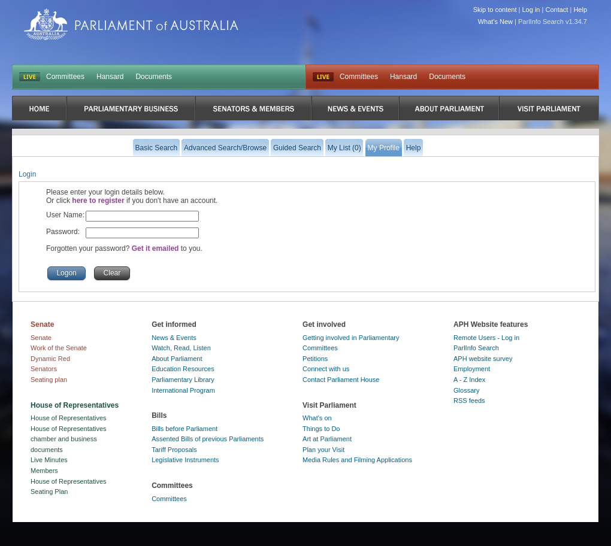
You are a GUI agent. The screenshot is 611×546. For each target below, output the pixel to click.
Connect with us (326, 368)
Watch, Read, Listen (181, 347)
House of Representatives (69, 417)
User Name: (65, 215)
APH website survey (482, 358)
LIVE (29, 77)
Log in (531, 9)
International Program (183, 390)
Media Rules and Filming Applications (357, 459)
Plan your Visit (323, 449)
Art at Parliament (327, 438)
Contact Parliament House (341, 379)
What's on (317, 417)
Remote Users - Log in (486, 337)
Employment (471, 368)
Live (323, 77)
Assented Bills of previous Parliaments (208, 438)
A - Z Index (469, 379)
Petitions (315, 358)
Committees (65, 76)
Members (44, 470)
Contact (556, 9)
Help (580, 9)
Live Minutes (49, 459)
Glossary (466, 390)
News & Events (174, 337)
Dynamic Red (50, 358)
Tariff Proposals (174, 449)
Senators (44, 368)
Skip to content (495, 9)
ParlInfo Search (476, 347)
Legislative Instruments (185, 459)
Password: (63, 232)
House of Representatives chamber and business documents (69, 439)
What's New (495, 21)
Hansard (109, 76)
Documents (153, 76)
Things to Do (321, 428)
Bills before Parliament (184, 428)
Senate (41, 337)
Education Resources (183, 368)
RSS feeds (469, 400)
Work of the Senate (59, 347)
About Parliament (177, 358)
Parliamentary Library (183, 379)
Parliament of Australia (131, 24)
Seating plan (49, 379)
